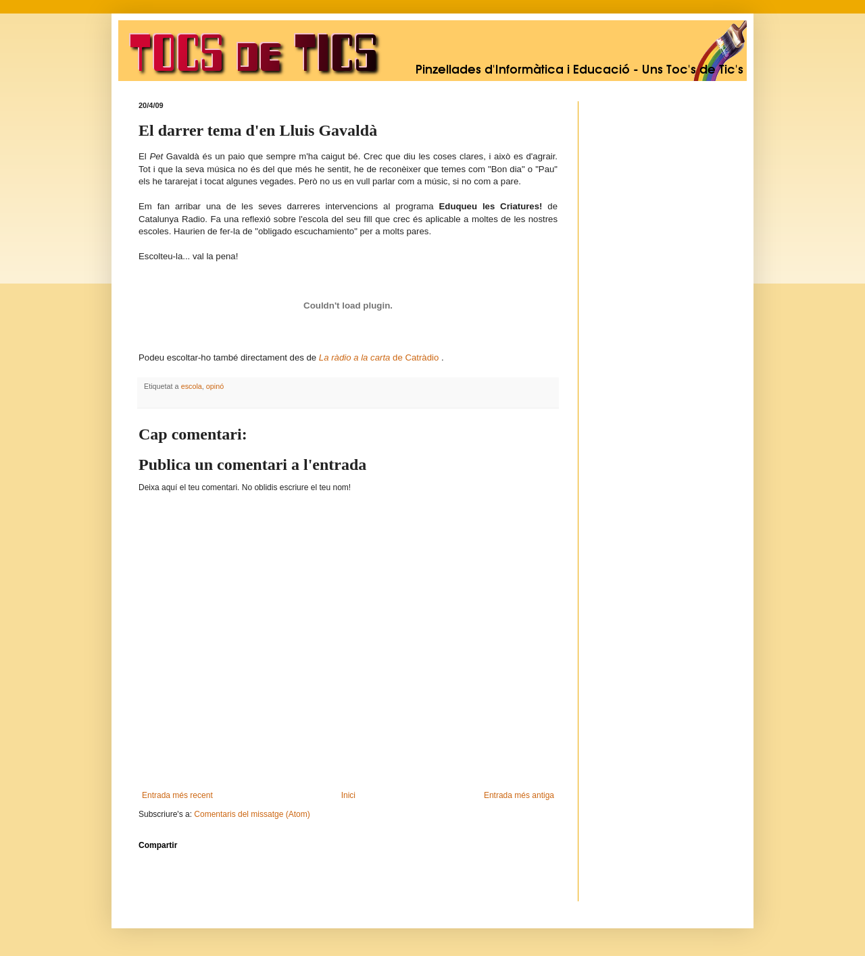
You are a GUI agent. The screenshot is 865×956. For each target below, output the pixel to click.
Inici (348, 795)
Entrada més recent (177, 795)
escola (191, 386)
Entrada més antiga (519, 795)
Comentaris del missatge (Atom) (252, 814)
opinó (215, 386)
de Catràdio (380, 357)
